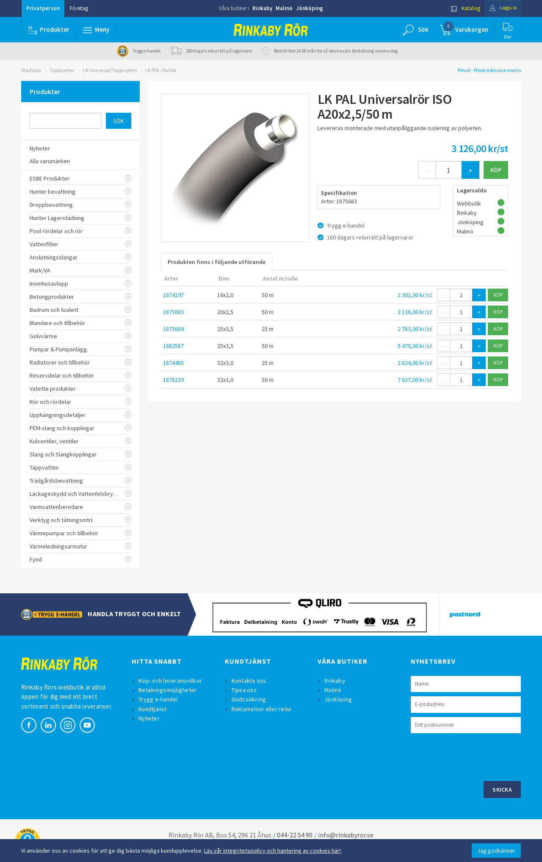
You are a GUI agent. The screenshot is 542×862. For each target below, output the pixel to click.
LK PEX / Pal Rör (161, 70)
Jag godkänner (496, 850)
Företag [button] (79, 8)
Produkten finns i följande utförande (216, 262)
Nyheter (149, 718)
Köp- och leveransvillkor (171, 680)
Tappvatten (62, 70)
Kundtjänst (153, 709)
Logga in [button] (500, 8)
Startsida (31, 70)
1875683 (173, 312)
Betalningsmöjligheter (168, 690)
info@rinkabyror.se (345, 835)
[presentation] (475, 756)
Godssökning (249, 699)
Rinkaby (262, 8)
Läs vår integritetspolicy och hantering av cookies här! (272, 850)
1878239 (173, 380)
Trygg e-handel (159, 699)
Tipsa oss (244, 690)
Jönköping (309, 8)
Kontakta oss (249, 680)
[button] (96, 29)
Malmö (284, 8)
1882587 (173, 346)
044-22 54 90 (294, 835)
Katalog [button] (460, 8)
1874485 (173, 363)
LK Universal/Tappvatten (110, 70)
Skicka (502, 789)
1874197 (173, 295)
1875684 (173, 329)
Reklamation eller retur (262, 709)
